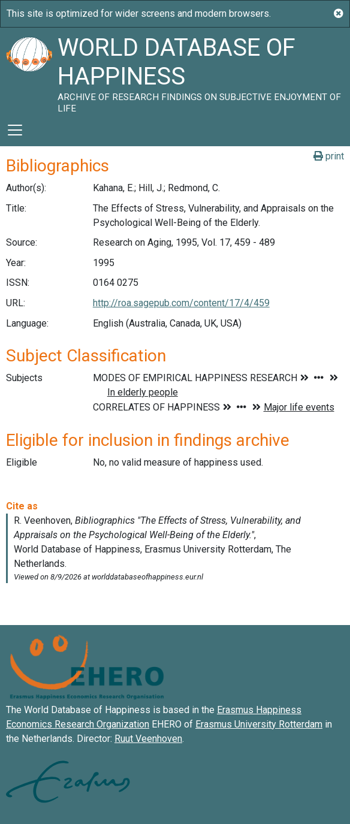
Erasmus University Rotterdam (258, 724)
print (328, 156)
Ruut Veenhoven (148, 738)
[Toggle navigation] (15, 130)
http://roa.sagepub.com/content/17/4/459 (181, 303)
